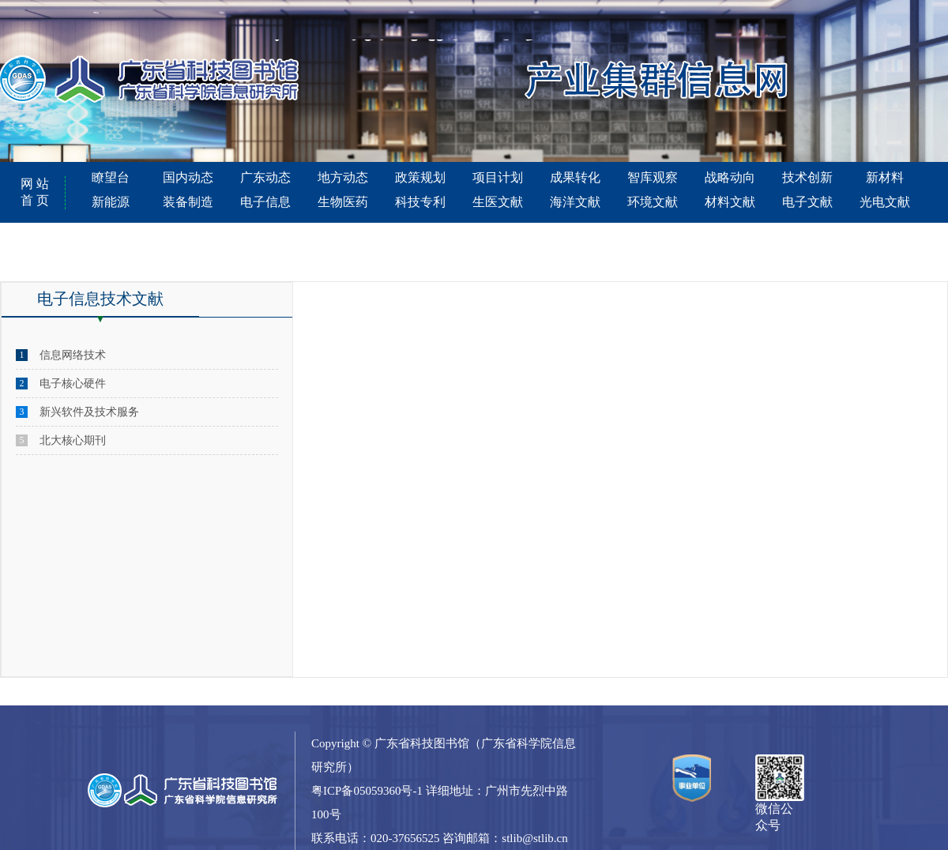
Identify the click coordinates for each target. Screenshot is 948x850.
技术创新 (807, 177)
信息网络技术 (73, 355)
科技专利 (420, 202)
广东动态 (265, 177)
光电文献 (885, 202)
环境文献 (652, 202)
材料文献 (730, 202)
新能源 (111, 202)
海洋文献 (575, 202)
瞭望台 (111, 177)
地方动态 (343, 177)
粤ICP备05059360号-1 (367, 790)
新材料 (885, 177)
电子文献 (807, 202)
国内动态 (188, 177)
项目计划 (497, 177)
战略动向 (730, 177)
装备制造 (188, 202)
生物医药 (343, 202)
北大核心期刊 (73, 440)
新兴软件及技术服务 (89, 412)
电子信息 (265, 202)
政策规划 (420, 177)
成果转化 (575, 177)
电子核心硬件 (73, 383)
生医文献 (497, 202)
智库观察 (652, 177)
